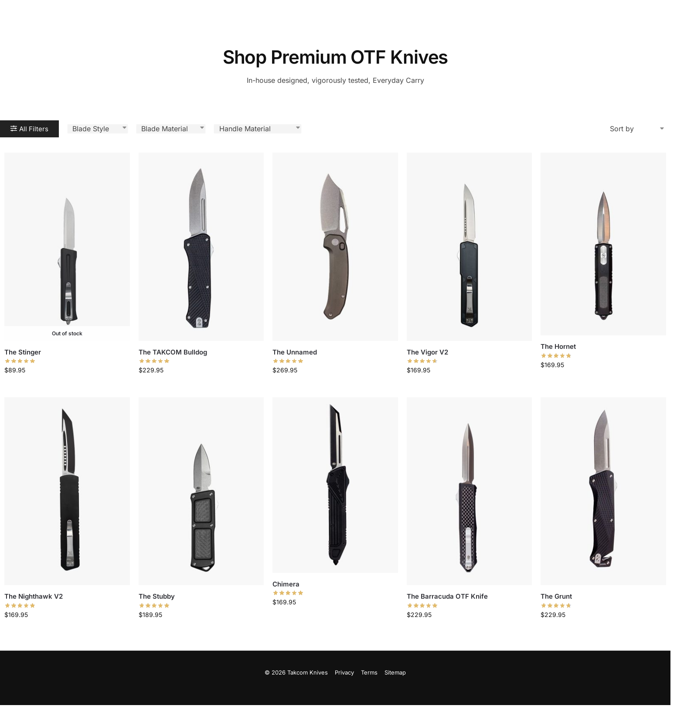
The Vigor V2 (427, 352)
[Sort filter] (637, 128)
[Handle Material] (257, 128)
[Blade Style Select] (98, 128)
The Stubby (157, 596)
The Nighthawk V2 (33, 596)
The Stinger (22, 352)
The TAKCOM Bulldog (173, 352)
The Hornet (558, 346)
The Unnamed (294, 352)
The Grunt (556, 596)
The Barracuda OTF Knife (447, 596)
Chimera (285, 584)
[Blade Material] (170, 128)
